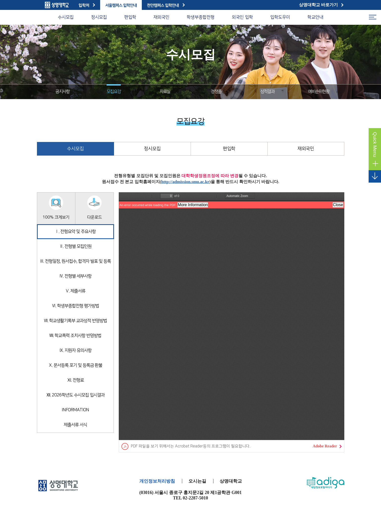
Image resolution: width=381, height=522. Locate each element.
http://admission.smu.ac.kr (185, 181)
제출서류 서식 (75, 424)
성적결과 (267, 91)
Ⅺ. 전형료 (75, 380)
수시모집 (66, 17)
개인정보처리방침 (157, 481)
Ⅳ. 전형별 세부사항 (75, 276)
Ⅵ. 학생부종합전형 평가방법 (75, 305)
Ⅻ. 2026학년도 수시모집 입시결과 (75, 395)
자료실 (165, 91)
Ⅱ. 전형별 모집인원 (75, 246)
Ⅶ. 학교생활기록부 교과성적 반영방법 (75, 320)
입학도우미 (280, 17)
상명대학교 (231, 481)
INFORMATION (75, 410)
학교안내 (315, 17)
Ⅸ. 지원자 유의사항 (75, 350)
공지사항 (62, 91)
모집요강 (114, 91)
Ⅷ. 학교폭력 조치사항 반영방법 (75, 335)
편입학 (130, 17)
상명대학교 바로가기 (321, 4)
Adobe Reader (327, 446)
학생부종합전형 (200, 17)
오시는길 (197, 481)
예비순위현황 (318, 91)
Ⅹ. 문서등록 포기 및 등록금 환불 (75, 365)
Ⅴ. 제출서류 (75, 291)
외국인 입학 (242, 17)
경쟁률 (216, 91)
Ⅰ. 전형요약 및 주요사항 (75, 231)
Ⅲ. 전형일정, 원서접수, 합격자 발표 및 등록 (75, 261)
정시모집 (99, 17)
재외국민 (161, 17)
